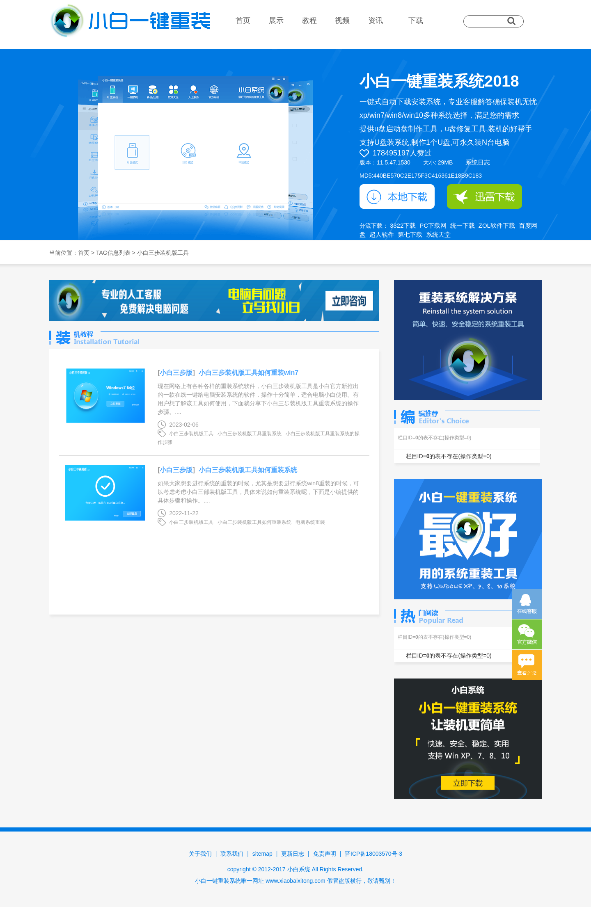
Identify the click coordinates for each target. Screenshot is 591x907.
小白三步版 (176, 372)
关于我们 (200, 853)
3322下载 (403, 225)
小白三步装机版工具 (191, 433)
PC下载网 (433, 225)
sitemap (262, 853)
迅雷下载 (484, 196)
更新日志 (292, 853)
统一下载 (462, 225)
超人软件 (381, 234)
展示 (276, 20)
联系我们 (231, 853)
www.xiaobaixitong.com (295, 880)
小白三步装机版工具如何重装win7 (249, 372)
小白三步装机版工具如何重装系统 (248, 469)
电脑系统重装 (310, 522)
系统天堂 (438, 234)
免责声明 (324, 853)
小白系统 (298, 869)
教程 (309, 20)
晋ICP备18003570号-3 (373, 853)
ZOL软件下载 (497, 225)
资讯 (375, 20)
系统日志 (477, 162)
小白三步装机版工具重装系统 (250, 433)
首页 (243, 20)
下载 (415, 20)
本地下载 (397, 196)
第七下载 (410, 234)
